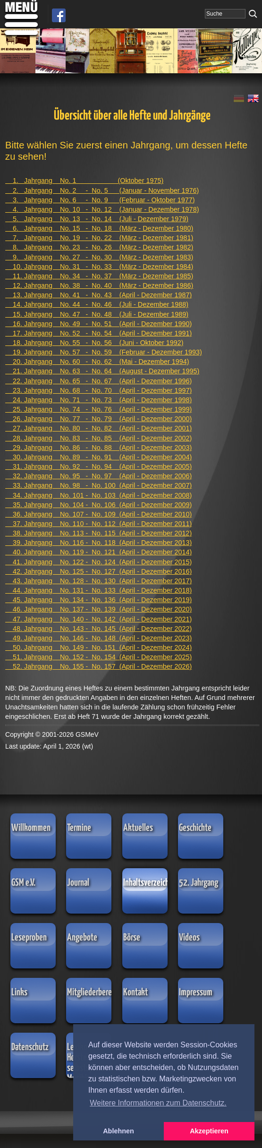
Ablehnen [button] (118, 1131)
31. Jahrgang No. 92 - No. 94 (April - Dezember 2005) (98, 466)
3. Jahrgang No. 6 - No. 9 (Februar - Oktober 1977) (100, 200)
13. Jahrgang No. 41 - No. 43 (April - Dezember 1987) (98, 295)
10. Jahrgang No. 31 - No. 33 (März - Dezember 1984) (99, 266)
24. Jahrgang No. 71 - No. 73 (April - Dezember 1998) (98, 400)
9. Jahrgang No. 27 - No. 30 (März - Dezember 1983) (99, 257)
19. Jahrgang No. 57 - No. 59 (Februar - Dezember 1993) (103, 352)
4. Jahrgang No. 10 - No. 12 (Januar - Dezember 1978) (102, 209)
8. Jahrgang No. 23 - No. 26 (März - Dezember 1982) (99, 247)
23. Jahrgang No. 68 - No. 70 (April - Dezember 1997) (98, 390)
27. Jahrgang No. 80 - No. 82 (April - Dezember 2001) (98, 428)
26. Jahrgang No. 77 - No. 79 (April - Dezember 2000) (98, 419)
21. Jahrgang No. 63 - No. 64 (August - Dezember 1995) (102, 371)
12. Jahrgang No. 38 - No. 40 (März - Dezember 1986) (99, 285)
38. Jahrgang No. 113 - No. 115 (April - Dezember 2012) (98, 533)
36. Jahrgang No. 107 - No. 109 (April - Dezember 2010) (98, 514)
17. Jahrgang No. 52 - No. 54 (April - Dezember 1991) (98, 333)
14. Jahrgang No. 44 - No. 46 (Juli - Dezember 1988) (96, 304)
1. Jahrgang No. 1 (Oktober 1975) (84, 180)
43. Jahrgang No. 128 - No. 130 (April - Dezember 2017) (98, 581)
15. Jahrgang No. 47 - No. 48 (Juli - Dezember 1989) (96, 314)
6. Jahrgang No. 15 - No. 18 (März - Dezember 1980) (99, 228)
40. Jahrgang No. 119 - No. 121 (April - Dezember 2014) (98, 552)
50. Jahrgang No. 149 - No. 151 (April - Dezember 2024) (98, 647)
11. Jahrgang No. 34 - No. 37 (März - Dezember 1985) (99, 276)
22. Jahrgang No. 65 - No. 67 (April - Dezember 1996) (98, 381)
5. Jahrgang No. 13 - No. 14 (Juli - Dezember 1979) (96, 219)
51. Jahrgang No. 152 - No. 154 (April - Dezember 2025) (98, 657)
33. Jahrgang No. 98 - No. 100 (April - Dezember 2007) (98, 485)
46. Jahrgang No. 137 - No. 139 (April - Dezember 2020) (98, 609)
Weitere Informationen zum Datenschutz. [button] (158, 1103)
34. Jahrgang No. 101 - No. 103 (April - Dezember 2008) (98, 495)
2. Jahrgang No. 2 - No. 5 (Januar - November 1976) (102, 190)
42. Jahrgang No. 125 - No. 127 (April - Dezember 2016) (98, 571)
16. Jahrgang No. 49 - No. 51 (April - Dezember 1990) (98, 324)
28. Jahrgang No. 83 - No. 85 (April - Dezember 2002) (98, 438)
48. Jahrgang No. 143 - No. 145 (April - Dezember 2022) (98, 628)
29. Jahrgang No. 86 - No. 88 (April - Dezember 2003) (98, 447)
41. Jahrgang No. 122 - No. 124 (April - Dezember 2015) (98, 562)
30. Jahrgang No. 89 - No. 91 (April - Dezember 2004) (98, 457)
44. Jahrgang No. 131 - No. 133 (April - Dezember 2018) (98, 590)
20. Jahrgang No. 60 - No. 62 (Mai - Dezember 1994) (97, 361)
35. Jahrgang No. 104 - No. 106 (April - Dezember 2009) (98, 505)
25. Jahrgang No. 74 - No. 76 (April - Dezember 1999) (98, 409)
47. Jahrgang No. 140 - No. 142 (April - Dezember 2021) (98, 619)
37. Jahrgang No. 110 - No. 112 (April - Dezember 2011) (98, 523)
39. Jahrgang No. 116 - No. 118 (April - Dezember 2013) (98, 542)
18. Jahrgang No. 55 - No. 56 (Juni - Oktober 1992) (94, 342)
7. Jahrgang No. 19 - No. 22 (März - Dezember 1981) (99, 238)
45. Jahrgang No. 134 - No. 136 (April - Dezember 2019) (98, 600)
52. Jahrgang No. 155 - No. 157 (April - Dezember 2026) (98, 666)
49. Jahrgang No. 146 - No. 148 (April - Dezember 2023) (98, 638)
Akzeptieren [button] (209, 1131)
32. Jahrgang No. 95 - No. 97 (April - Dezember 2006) (98, 476)
